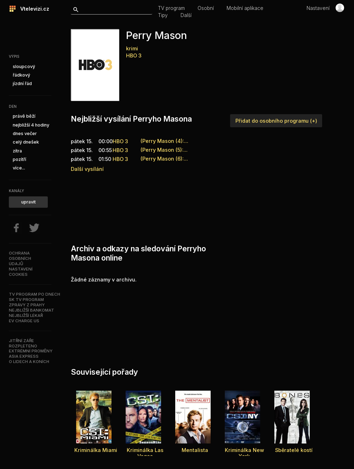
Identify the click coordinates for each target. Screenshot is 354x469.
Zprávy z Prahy (27, 304)
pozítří (19, 159)
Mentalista (195, 450)
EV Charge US (24, 320)
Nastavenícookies (21, 272)
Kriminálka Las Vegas (145, 453)
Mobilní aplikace (245, 8)
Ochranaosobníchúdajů (20, 258)
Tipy (163, 15)
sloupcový (24, 66)
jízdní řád (22, 83)
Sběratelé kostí (294, 450)
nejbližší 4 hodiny (31, 125)
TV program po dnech (34, 294)
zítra (17, 150)
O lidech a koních (29, 361)
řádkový (21, 75)
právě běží (24, 116)
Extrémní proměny (30, 350)
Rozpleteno (23, 346)
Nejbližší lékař (26, 315)
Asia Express (24, 356)
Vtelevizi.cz (32, 9)
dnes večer (25, 133)
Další (186, 15)
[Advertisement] (102, 206)
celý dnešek (26, 142)
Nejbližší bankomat (31, 310)
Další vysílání (87, 169)
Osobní (206, 8)
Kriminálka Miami (95, 450)
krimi (132, 48)
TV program (171, 8)
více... (19, 168)
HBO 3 (134, 55)
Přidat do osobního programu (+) (276, 121)
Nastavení (318, 8)
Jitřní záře (21, 340)
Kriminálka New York (244, 453)
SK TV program (26, 299)
